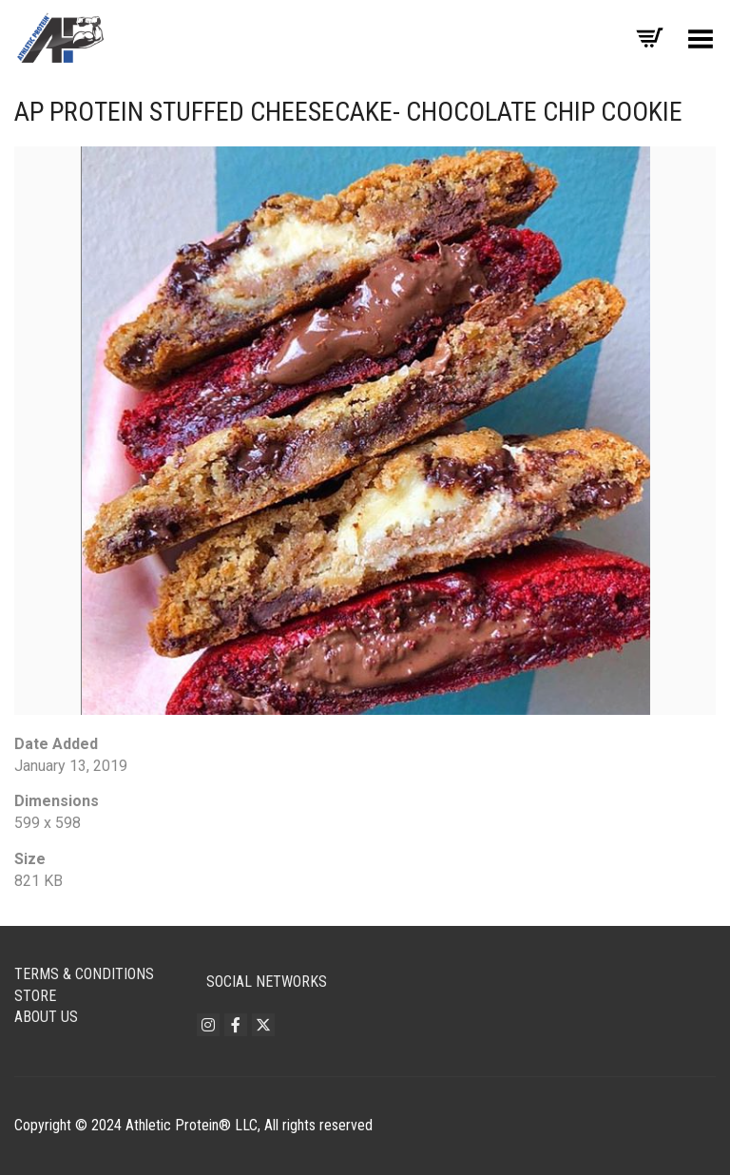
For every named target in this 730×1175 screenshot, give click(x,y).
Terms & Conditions (84, 974)
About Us (46, 1017)
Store (35, 996)
